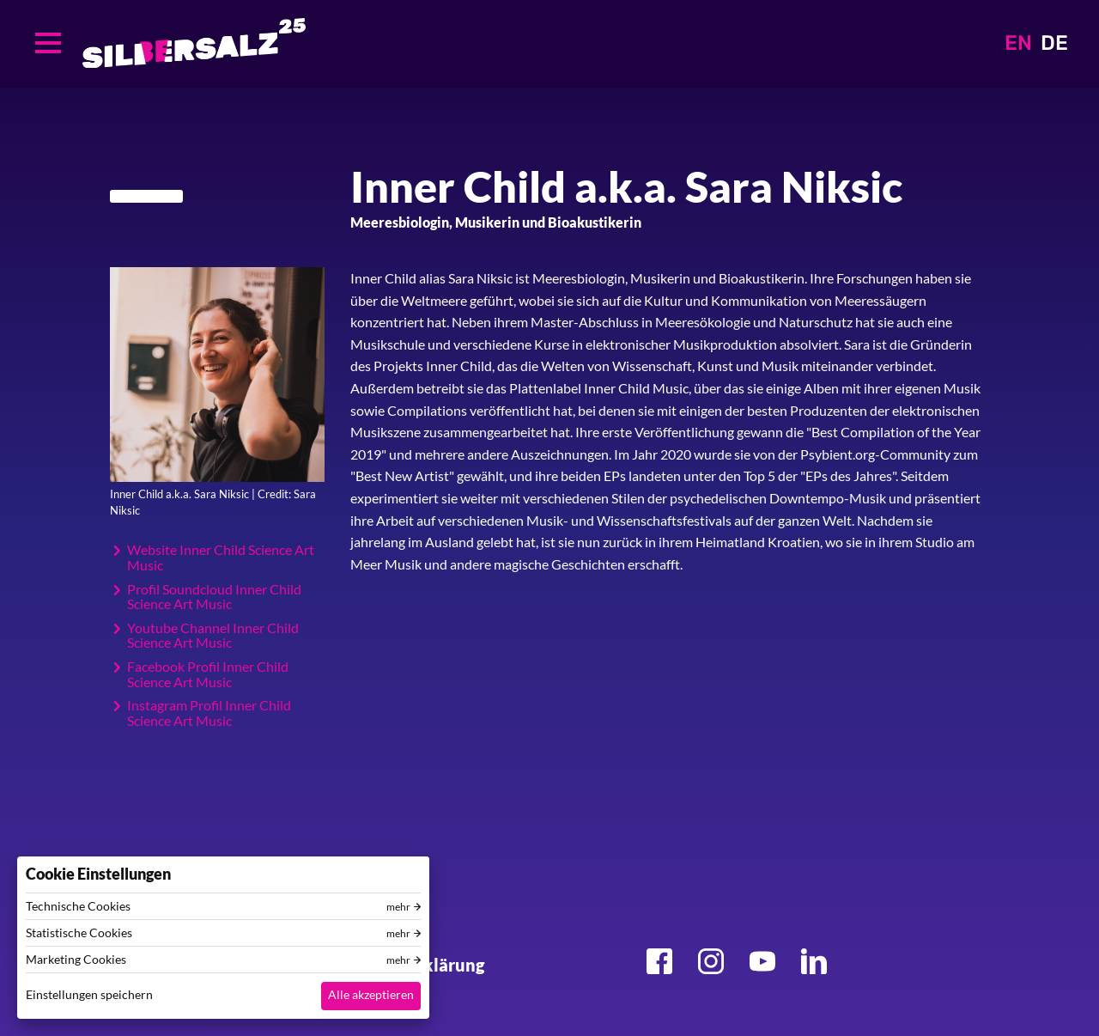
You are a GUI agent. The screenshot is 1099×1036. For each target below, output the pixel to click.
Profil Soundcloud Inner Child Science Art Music (214, 597)
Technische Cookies (78, 906)
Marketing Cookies (76, 960)
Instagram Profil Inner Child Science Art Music (209, 713)
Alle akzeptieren (371, 994)
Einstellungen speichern (89, 994)
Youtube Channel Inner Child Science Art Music (213, 635)
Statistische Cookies (79, 933)
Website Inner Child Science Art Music (220, 557)
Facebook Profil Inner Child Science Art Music (207, 674)
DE (1054, 43)
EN (1018, 43)
